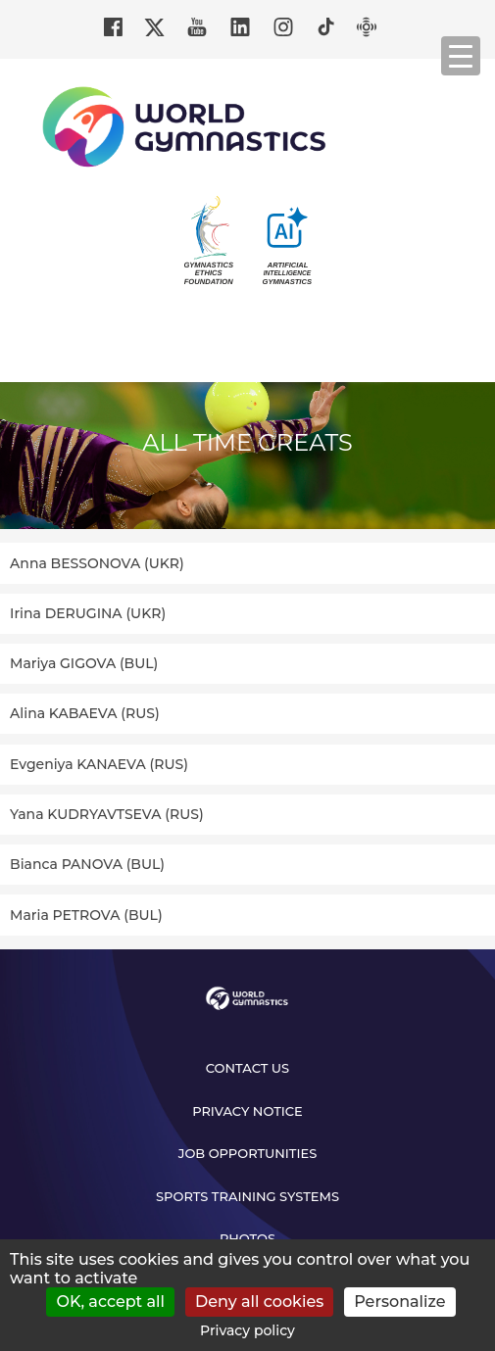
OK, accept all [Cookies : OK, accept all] (110, 1301)
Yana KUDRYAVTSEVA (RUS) (107, 814)
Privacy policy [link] (247, 1330)
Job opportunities (248, 1153)
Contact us (247, 1068)
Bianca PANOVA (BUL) (87, 864)
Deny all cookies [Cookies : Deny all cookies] (259, 1301)
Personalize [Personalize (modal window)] (399, 1301)
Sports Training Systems (247, 1196)
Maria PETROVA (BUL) (86, 915)
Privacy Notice (247, 1111)
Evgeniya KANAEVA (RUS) (99, 764)
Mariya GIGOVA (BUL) (84, 663)
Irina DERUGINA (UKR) (88, 613)
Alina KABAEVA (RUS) (85, 713)
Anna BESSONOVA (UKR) (97, 563)
